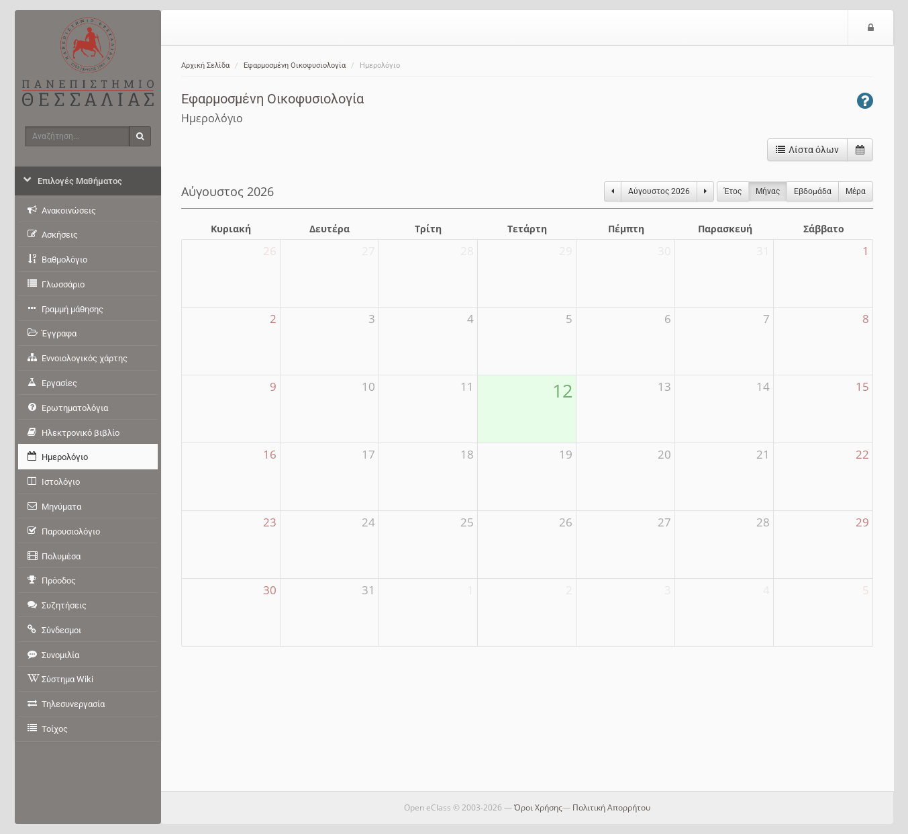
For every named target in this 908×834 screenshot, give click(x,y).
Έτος (733, 191)
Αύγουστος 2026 (659, 191)
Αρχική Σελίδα (205, 65)
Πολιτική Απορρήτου (611, 807)
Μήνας (768, 191)
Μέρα (856, 191)
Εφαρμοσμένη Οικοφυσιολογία (295, 65)
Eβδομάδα (812, 191)
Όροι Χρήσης (538, 807)
